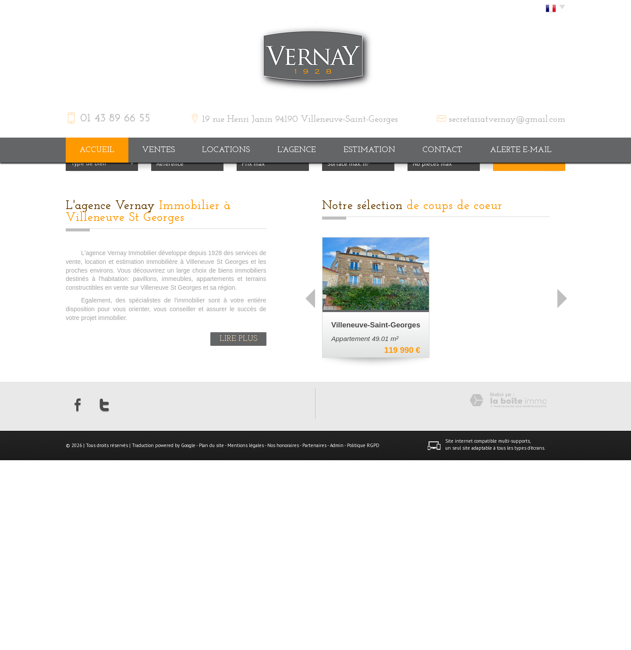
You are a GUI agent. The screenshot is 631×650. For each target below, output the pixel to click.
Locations (226, 150)
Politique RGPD (363, 635)
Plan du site (211, 635)
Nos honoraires (283, 635)
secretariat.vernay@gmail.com (507, 119)
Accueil (96, 150)
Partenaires (314, 635)
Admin (337, 635)
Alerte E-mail (521, 150)
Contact (442, 150)
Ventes (158, 150)
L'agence (296, 150)
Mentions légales (245, 635)
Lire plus (238, 529)
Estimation (369, 150)
